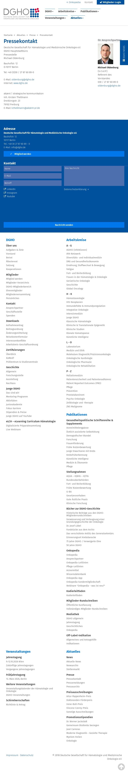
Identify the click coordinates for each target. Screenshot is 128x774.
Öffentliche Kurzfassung (78, 605)
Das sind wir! (12, 392)
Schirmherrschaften (17, 700)
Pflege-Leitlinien (74, 566)
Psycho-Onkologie (75, 399)
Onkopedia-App (74, 578)
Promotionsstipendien (79, 717)
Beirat (9, 257)
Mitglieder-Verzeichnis (17, 282)
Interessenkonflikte (16, 340)
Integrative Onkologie (77, 310)
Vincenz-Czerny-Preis (77, 708)
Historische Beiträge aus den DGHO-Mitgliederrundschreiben (85, 514)
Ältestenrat (12, 261)
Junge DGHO (13, 388)
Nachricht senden (64, 225)
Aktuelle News (73, 661)
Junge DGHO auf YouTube (19, 416)
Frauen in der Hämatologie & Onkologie (86, 277)
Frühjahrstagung (15, 674)
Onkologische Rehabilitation (80, 366)
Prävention (72, 391)
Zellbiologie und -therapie (79, 402)
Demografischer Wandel (78, 435)
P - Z (69, 371)
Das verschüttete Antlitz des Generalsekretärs (90, 533)
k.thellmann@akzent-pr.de (26, 108)
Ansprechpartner (14, 308)
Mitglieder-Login (110, 2)
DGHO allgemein (74, 618)
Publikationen (90, 11)
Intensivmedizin (74, 313)
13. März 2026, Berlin (16, 679)
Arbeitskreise (67, 11)
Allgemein (11, 371)
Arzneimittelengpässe (77, 427)
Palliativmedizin (74, 375)
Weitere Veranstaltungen (20, 684)
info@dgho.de (18, 147)
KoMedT (10, 358)
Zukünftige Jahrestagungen (19, 665)
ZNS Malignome (74, 406)
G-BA (69, 491)
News (69, 657)
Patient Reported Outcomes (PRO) (83, 383)
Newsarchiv (72, 665)
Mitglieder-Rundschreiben (82, 600)
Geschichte (12, 367)
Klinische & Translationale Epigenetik (85, 325)
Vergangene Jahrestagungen (20, 669)
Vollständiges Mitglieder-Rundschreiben (86, 609)
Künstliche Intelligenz (77, 337)
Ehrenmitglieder (14, 290)
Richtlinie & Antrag (15, 704)
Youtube (9, 196)
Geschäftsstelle (14, 311)
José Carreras (73, 729)
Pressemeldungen (75, 682)
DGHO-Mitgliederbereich (18, 286)
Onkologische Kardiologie (79, 358)
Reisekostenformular (16, 337)
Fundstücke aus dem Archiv (80, 529)
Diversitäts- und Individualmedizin (84, 257)
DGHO (49, 11)
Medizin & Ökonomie (77, 462)
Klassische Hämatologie (78, 321)
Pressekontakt (73, 679)
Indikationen (72, 643)
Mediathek (72, 614)
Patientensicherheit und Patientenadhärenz (88, 379)
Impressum (12, 755)
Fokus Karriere (13, 408)
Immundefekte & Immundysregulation (85, 306)
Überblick (11, 354)
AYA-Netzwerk (73, 253)
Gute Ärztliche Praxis (77, 499)
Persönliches (12, 298)
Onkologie (71, 740)
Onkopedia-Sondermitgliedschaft (83, 582)
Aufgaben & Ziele (15, 250)
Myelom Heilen (74, 737)
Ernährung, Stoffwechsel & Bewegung (85, 265)
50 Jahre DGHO (74, 545)
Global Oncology (74, 288)
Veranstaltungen (55, 17)
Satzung (10, 265)
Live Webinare (13, 429)
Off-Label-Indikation (78, 635)
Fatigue (70, 269)
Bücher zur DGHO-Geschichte (83, 508)
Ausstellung (12, 379)
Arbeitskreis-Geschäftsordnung (22, 344)
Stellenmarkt (73, 669)
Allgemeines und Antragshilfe (81, 639)
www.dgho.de (21, 83)
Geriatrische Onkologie (78, 281)
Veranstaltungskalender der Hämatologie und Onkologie (29, 690)
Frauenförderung (74, 443)
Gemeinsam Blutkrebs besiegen (82, 725)
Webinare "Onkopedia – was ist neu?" (85, 585)
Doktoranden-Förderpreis (79, 700)
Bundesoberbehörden (77, 480)
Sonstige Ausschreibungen (79, 712)
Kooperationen (13, 269)
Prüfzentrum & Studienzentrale (22, 362)
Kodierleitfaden (75, 591)
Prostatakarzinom (75, 395)
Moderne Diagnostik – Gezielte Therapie (86, 733)
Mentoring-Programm (17, 396)
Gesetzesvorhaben (75, 495)
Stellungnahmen (76, 471)
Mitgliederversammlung (18, 294)
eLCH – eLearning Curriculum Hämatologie (31, 421)
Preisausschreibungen (79, 692)
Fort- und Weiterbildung (78, 273)
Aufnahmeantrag (14, 325)
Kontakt (89, 2)
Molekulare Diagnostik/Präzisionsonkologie (88, 354)
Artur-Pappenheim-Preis (78, 696)
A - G (69, 245)
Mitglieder (12, 274)
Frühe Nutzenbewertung (78, 447)
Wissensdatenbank (76, 574)
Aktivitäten (11, 400)
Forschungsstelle (14, 375)
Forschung (71, 439)
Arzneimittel (72, 570)
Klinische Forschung (76, 503)
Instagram (10, 193)
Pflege (69, 387)
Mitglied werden (20, 154)
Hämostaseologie (75, 298)
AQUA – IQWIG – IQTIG (77, 476)
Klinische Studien (75, 329)
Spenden (10, 315)
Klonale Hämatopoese (77, 333)
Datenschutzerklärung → (76, 189)
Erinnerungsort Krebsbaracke (81, 537)
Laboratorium (73, 346)
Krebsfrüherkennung (76, 455)
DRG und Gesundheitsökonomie (82, 261)
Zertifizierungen (15, 349)
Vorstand (10, 253)
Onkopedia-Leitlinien (77, 562)
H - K (69, 293)
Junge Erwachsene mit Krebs (80, 451)
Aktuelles (77, 17)
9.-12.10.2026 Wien (15, 661)
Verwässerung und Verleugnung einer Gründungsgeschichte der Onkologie (85, 520)
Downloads (12, 320)
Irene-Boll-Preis (74, 704)
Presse (70, 674)
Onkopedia (75, 2)
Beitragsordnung (14, 329)
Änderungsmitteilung (16, 333)
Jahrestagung (73, 622)
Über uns (11, 245)
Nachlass (11, 383)
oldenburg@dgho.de (23, 79)
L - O (69, 342)
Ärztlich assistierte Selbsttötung (82, 431)
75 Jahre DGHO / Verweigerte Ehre (83, 541)
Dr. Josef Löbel (73, 525)
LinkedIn (9, 189)
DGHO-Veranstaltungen (18, 695)
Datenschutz (26, 755)
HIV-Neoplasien (74, 302)
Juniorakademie (14, 404)
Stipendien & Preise (16, 412)
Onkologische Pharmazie (79, 362)
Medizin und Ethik (75, 350)
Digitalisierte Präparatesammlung (23, 425)
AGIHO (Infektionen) (76, 250)
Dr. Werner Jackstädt (76, 721)
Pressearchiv (73, 686)
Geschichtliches (74, 626)
